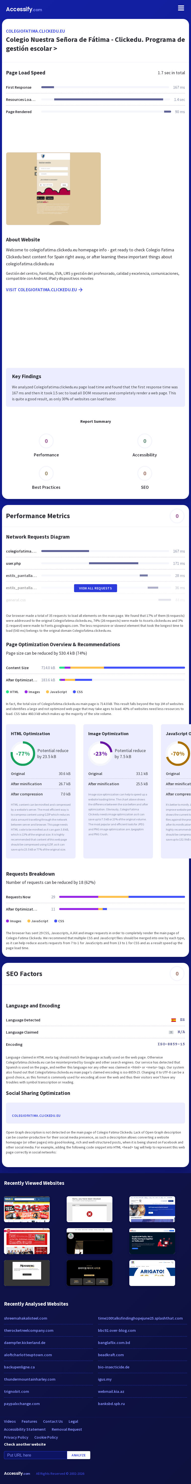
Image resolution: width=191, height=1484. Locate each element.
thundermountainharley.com (29, 1379)
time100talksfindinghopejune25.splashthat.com (140, 1318)
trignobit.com (16, 1391)
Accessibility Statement (25, 1429)
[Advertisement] (95, 136)
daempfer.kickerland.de (24, 1342)
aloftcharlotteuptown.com (28, 1354)
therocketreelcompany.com (28, 1330)
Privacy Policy (16, 1437)
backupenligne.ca (19, 1366)
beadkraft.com (111, 1354)
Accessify (24, 9)
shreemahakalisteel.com (25, 1318)
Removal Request (67, 1429)
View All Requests (95, 588)
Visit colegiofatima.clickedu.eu (45, 290)
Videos (10, 1421)
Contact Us (53, 1421)
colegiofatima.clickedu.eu (35, 31)
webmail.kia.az (111, 1391)
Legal (73, 1421)
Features (29, 1421)
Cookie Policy (46, 1437)
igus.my (105, 1379)
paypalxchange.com (22, 1403)
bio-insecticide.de (113, 1366)
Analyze (79, 1455)
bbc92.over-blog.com (117, 1330)
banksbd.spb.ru (111, 1403)
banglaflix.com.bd (114, 1342)
